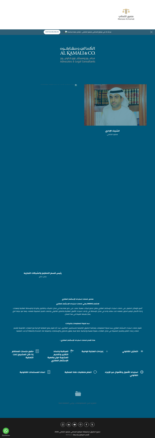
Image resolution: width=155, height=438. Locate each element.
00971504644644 (53, 31)
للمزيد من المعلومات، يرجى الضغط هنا (77, 403)
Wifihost (69, 434)
